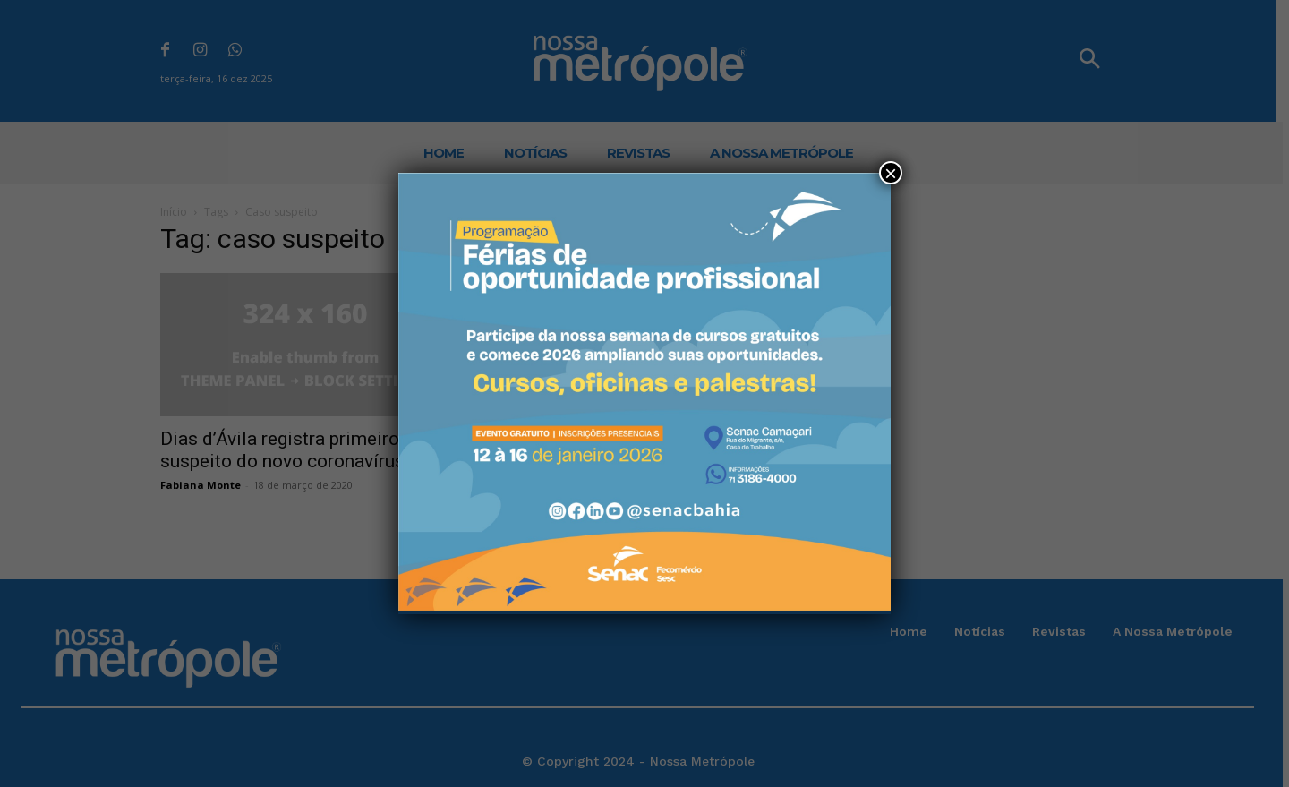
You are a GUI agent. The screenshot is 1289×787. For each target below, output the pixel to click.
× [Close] (890, 172)
